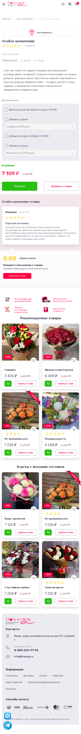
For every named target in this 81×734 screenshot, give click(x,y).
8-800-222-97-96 (26, 650)
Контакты (11, 689)
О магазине (12, 676)
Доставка (28, 676)
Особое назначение (49, 19)
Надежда (11, 212)
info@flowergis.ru (23, 656)
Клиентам (58, 676)
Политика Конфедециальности (44, 682)
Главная (6, 19)
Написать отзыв (17, 276)
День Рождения (25, 19)
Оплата (43, 676)
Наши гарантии (14, 682)
